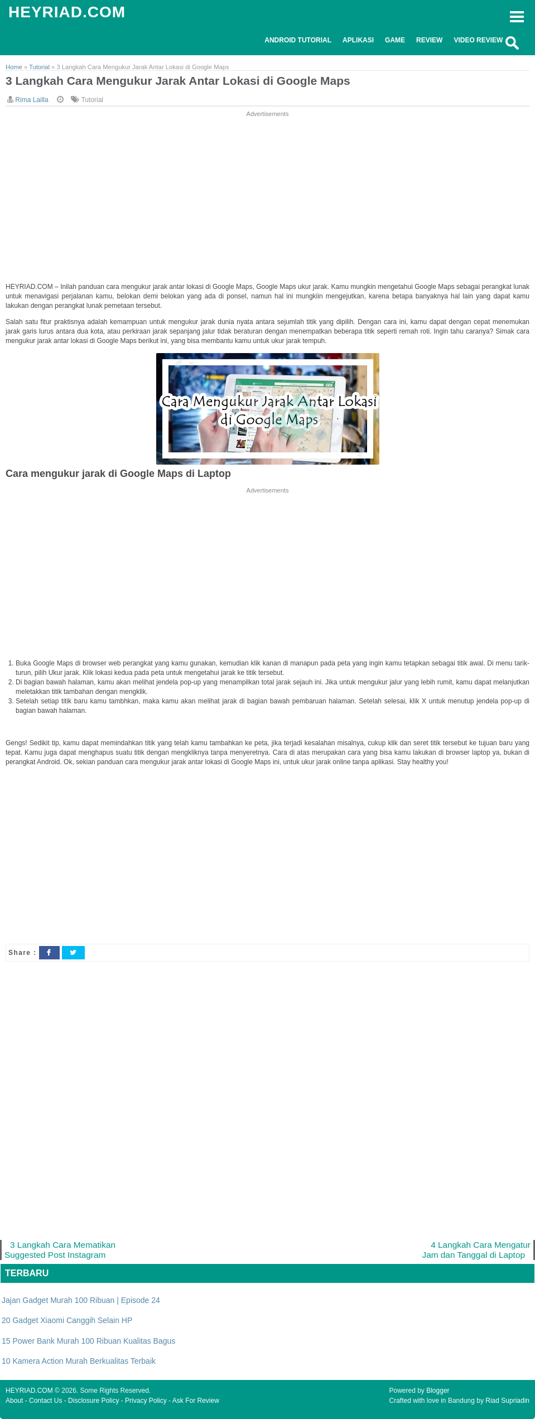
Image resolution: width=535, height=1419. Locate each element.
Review (429, 40)
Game (395, 40)
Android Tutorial (297, 40)
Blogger (437, 1390)
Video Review (478, 40)
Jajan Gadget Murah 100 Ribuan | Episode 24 (81, 1300)
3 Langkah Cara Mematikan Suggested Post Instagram (59, 1249)
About (14, 1400)
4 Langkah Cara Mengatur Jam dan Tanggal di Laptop (476, 1249)
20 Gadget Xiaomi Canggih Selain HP (67, 1320)
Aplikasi (358, 40)
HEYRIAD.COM (67, 12)
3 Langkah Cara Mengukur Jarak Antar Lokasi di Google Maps (178, 80)
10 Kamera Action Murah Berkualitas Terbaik (79, 1361)
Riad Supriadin (507, 1400)
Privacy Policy (146, 1400)
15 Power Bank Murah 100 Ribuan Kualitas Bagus (88, 1340)
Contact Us (45, 1400)
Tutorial (92, 100)
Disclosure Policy (93, 1400)
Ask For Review (195, 1400)
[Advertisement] (267, 197)
